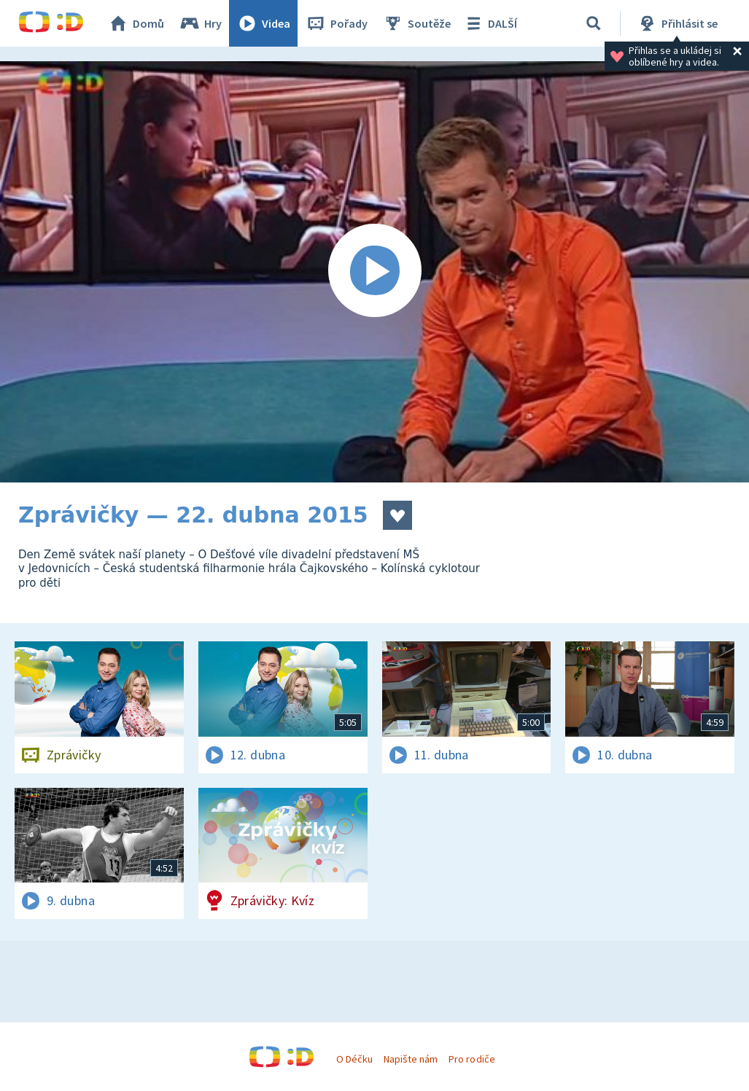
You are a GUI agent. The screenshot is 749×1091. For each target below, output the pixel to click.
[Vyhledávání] (593, 23)
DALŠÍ (489, 23)
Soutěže (416, 23)
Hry (200, 23)
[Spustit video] (374, 271)
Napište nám (411, 1058)
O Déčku (354, 1058)
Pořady (336, 23)
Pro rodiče (471, 1058)
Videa (263, 23)
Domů (135, 23)
